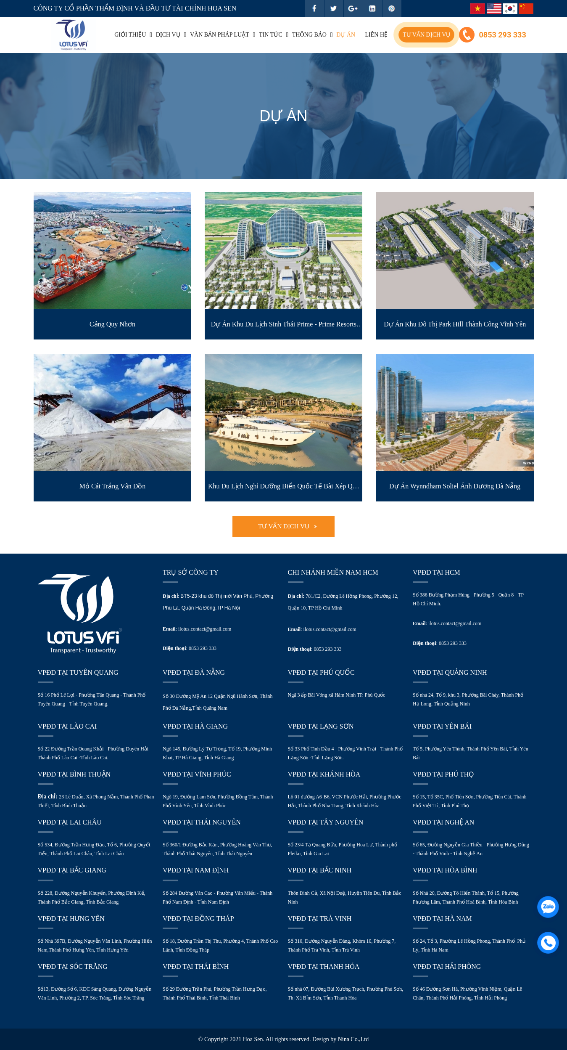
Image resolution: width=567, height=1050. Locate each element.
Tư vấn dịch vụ (426, 35)
